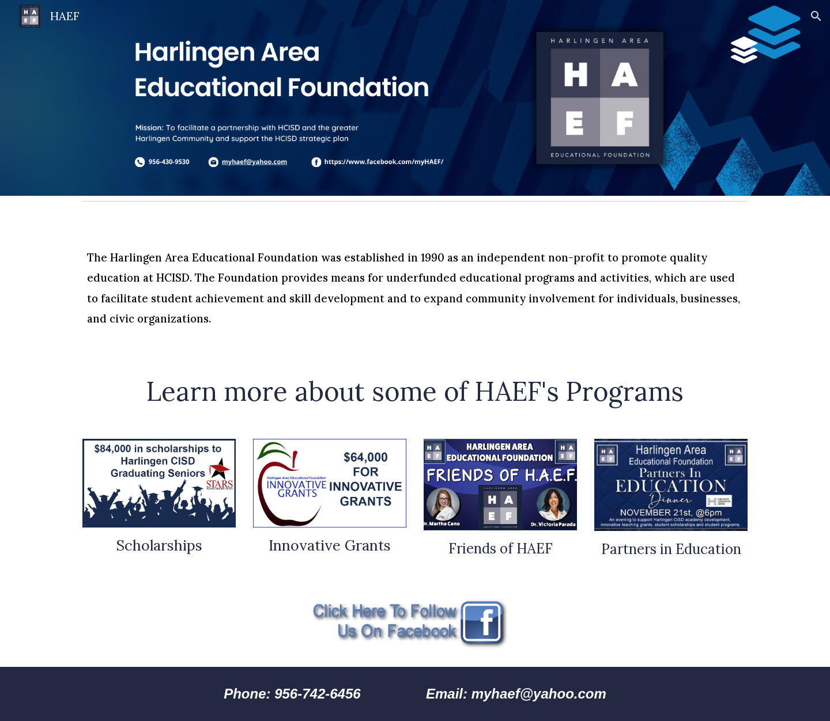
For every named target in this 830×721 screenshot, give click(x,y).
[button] (816, 16)
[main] (415, 281)
